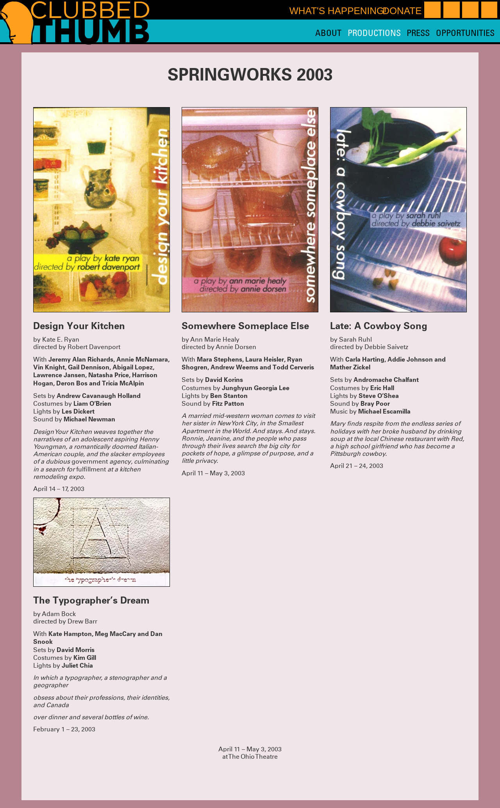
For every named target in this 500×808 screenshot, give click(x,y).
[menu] (404, 32)
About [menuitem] (328, 32)
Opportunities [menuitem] (465, 32)
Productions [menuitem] (374, 32)
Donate (401, 10)
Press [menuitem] (418, 32)
